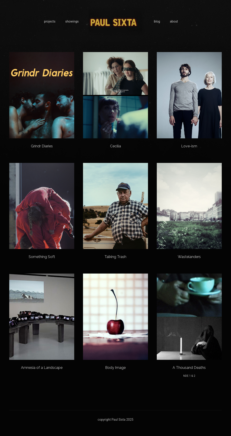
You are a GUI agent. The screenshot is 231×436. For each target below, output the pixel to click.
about (174, 21)
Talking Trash (115, 257)
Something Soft (42, 257)
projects (49, 21)
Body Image (115, 367)
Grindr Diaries (42, 146)
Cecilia (115, 146)
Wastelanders (189, 257)
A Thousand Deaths (189, 367)
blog (157, 21)
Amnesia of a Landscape (41, 367)
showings (72, 21)
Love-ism (189, 146)
